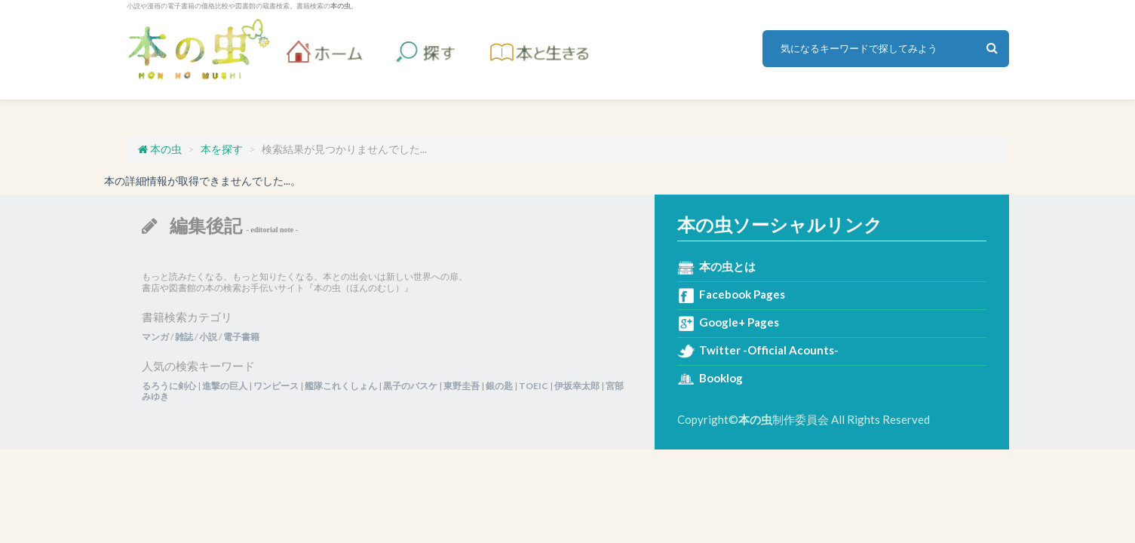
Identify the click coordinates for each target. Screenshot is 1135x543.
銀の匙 (499, 385)
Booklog (721, 378)
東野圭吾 (461, 385)
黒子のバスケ (410, 385)
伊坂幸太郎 (577, 385)
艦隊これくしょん (341, 385)
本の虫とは (727, 266)
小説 (208, 336)
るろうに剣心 (169, 385)
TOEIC (533, 385)
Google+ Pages (739, 322)
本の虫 (198, 49)
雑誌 (184, 336)
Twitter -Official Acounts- (769, 350)
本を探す (222, 149)
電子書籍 (241, 336)
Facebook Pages (742, 294)
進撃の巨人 (224, 385)
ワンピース (276, 385)
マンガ (155, 336)
